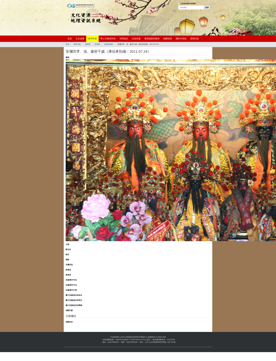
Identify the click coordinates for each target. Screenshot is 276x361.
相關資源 (167, 38)
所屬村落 (69, 265)
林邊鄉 (97, 44)
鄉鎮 (67, 260)
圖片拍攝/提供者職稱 (74, 305)
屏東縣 (87, 44)
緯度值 (68, 275)
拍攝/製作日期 (71, 290)
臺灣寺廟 (92, 38)
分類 (67, 244)
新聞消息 (194, 38)
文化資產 (80, 38)
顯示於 (68, 249)
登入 (174, 11)
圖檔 (67, 57)
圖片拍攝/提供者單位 (74, 300)
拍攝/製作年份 (71, 280)
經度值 (68, 270)
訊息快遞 (136, 38)
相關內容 (69, 322)
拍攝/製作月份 (71, 285)
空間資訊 (123, 38)
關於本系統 (181, 38)
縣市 (67, 254)
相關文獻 (69, 310)
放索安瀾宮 (108, 44)
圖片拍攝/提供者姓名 (74, 295)
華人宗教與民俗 (108, 38)
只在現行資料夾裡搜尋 (188, 3)
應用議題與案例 (151, 38)
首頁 (70, 38)
